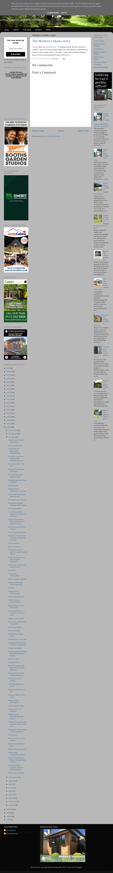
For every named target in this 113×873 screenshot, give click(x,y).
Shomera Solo (13, 486)
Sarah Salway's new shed (17, 639)
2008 (9, 809)
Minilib (11, 588)
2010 (9, 424)
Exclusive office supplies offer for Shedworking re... (15, 767)
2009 (9, 427)
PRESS (48, 30)
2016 (9, 403)
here (68, 55)
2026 (9, 368)
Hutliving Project (14, 627)
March (11, 798)
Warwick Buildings (101, 67)
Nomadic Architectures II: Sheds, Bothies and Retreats (17, 538)
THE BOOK (27, 30)
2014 (9, 410)
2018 (9, 396)
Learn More (53, 13)
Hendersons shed (14, 648)
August (12, 781)
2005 (9, 820)
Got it (64, 13)
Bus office (12, 570)
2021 (9, 385)
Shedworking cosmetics (17, 749)
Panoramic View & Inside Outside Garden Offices (17, 552)
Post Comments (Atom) (51, 136)
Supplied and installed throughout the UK (16, 75)
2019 (9, 392)
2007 (9, 813)
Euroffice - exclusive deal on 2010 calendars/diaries (16, 458)
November (13, 434)
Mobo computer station (17, 579)
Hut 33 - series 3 (14, 547)
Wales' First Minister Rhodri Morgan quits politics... (17, 760)
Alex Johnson (11, 830)
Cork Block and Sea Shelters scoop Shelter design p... (17, 514)
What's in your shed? (16, 618)
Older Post (83, 131)
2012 (9, 417)
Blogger (79, 867)
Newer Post (38, 131)
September (13, 777)
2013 (9, 413)
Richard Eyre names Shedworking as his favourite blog (16, 522)
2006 (9, 816)
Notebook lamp (14, 630)
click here (10, 60)
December (13, 430)
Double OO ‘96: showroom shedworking (14, 451)
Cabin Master (99, 49)
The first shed (13, 659)
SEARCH (38, 30)
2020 (9, 389)
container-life (13, 662)
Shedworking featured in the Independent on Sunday (17, 654)
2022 (9, 382)
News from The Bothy (16, 773)
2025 (9, 371)
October (12, 437)
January (12, 805)
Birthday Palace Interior (17, 500)
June (10, 788)
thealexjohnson (12, 833)
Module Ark (12, 735)
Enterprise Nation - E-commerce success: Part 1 (16, 613)
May (10, 791)
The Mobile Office (15, 509)
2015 (9, 406)
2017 (9, 399)
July (10, 784)
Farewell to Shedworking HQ (106, 385)
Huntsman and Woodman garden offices (15, 717)
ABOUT (16, 30)
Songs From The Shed (16, 597)
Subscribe (15, 54)
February (12, 802)
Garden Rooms (15, 72)
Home (7, 30)
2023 (9, 378)
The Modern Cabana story (51, 41)
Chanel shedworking (16, 706)
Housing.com (51, 47)
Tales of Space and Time (17, 532)
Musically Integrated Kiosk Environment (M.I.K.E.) (16, 668)
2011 (9, 420)
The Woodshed (14, 543)
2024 (9, 375)
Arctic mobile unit (15, 445)
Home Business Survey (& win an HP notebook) (17, 560)
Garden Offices (11, 74)
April (11, 795)
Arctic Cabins (99, 41)
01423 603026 (16, 78)
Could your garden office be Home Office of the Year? (17, 724)
